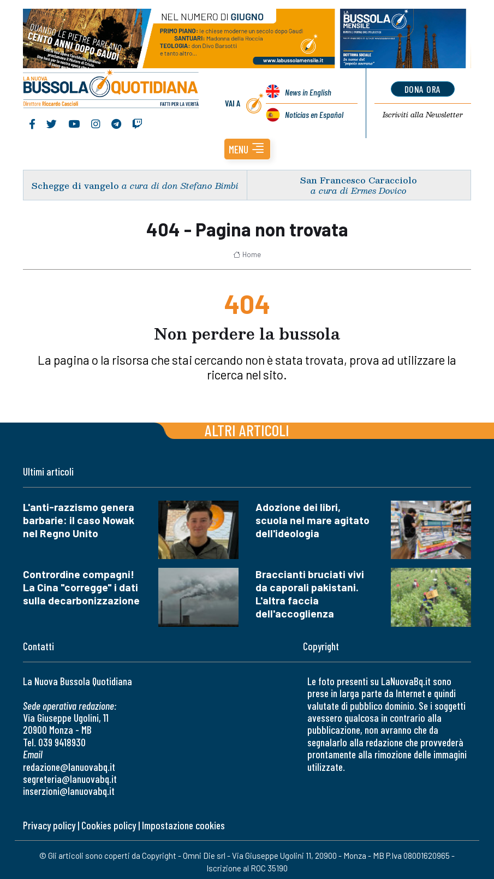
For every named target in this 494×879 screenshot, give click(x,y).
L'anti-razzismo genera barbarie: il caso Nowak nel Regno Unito (78, 520)
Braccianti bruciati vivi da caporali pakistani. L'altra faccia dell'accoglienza (309, 594)
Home (247, 254)
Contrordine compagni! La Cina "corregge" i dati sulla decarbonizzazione (81, 587)
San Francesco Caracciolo (358, 180)
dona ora (422, 89)
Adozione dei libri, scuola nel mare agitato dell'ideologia (312, 520)
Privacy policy (49, 825)
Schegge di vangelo (75, 185)
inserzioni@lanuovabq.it (69, 791)
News (308, 92)
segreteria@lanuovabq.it (70, 779)
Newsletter (423, 114)
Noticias (314, 114)
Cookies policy (108, 825)
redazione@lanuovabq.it (69, 767)
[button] (247, 149)
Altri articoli (247, 430)
